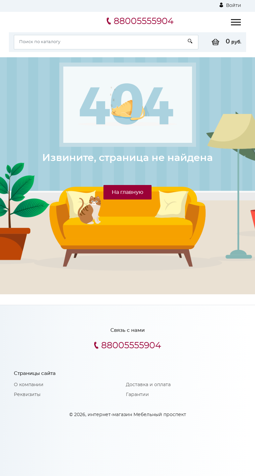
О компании (28, 385)
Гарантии (137, 394)
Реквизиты (27, 394)
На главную (127, 192)
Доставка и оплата (148, 385)
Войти (230, 5)
